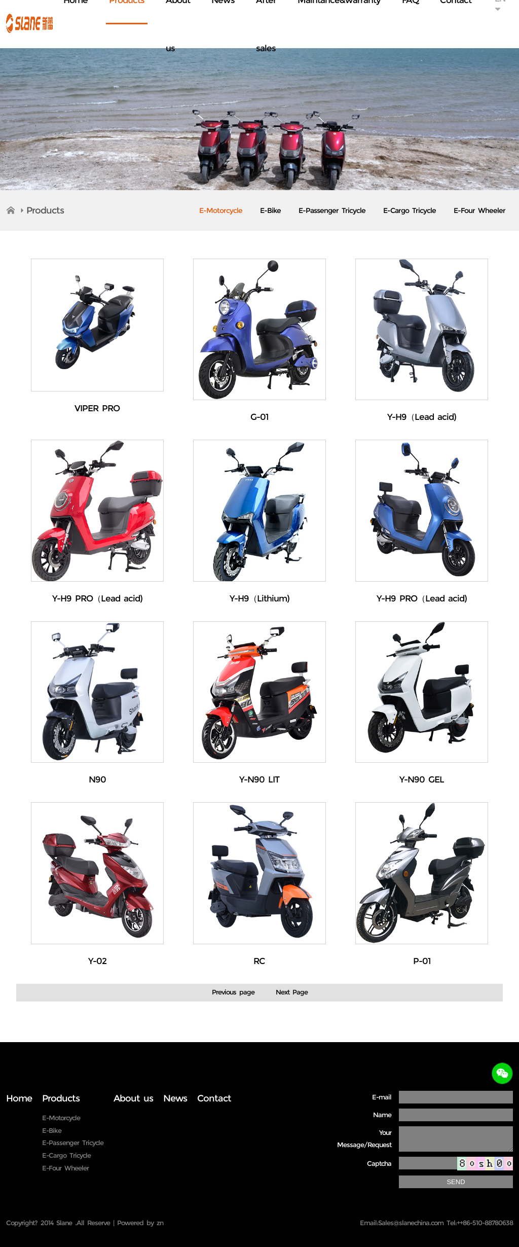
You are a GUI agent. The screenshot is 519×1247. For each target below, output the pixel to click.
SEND (456, 1182)
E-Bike (270, 210)
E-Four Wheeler (479, 210)
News (175, 1098)
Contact (214, 1098)
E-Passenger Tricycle (332, 210)
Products (45, 210)
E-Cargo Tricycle (409, 210)
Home (19, 1098)
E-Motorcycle (220, 210)
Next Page (292, 992)
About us (133, 1098)
